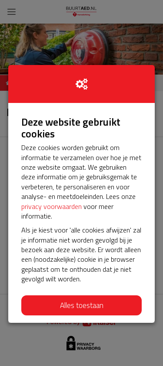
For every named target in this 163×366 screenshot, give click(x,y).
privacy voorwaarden (51, 206)
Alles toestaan (81, 305)
